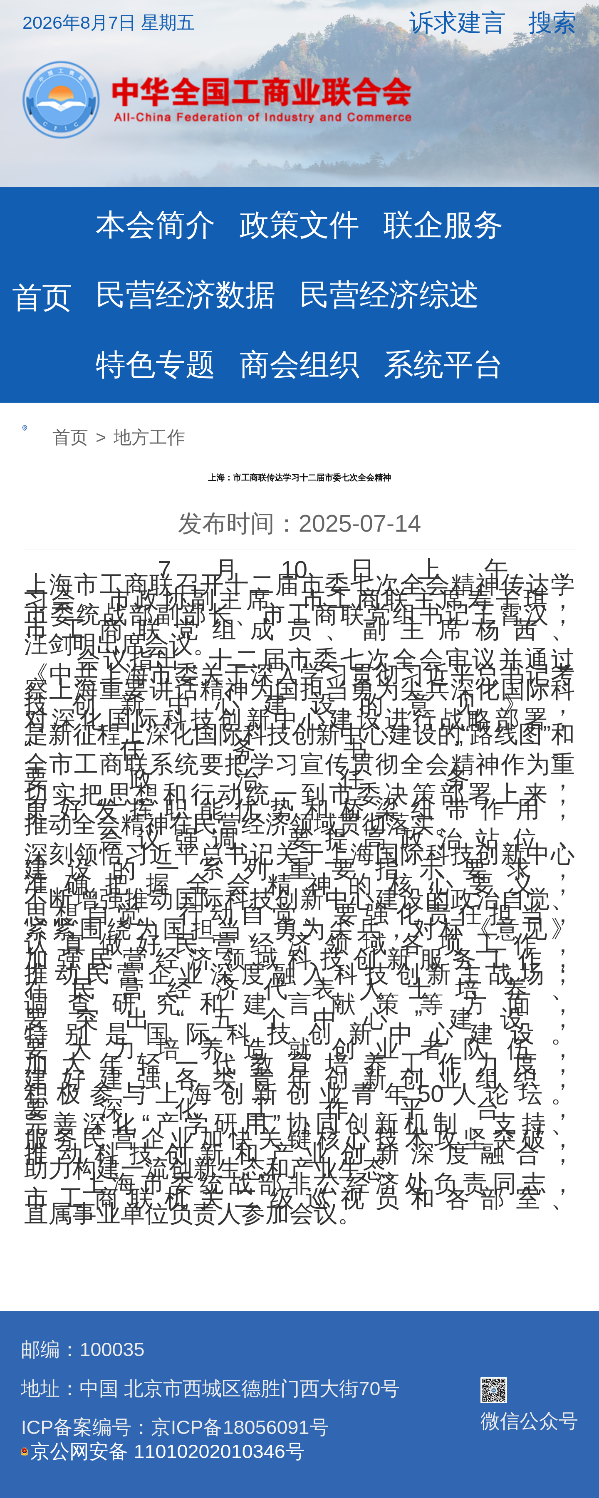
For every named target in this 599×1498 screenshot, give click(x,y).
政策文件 (299, 224)
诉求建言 (457, 22)
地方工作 (149, 437)
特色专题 (155, 364)
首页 (42, 297)
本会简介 (155, 224)
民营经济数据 (185, 294)
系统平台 (443, 364)
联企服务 (443, 224)
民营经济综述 (389, 294)
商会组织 (299, 364)
